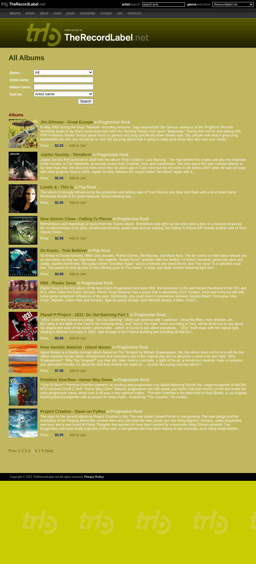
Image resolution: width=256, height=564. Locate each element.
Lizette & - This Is (56, 187)
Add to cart (77, 146)
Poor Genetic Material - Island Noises (75, 347)
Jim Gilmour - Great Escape (66, 122)
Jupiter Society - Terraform (65, 154)
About (44, 13)
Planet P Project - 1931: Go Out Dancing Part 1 (84, 314)
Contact (106, 13)
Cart (120, 13)
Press (70, 13)
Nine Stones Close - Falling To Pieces (76, 219)
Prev (13, 451)
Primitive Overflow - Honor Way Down (76, 379)
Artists (30, 13)
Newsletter (88, 13)
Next (49, 451)
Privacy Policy (94, 476)
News (58, 13)
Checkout (134, 13)
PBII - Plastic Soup (58, 283)
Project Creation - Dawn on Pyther (72, 411)
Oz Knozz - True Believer (63, 250)
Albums (15, 13)
